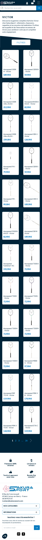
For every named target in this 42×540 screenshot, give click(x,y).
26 (26, 440)
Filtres (21, 42)
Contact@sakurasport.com (12, 501)
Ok (39, 8)
